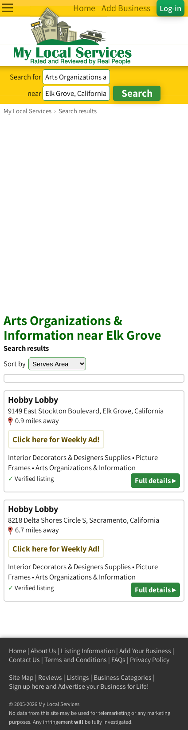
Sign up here (26, 686)
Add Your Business (145, 651)
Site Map (21, 677)
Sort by (15, 364)
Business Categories (123, 677)
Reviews (50, 677)
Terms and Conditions (75, 659)
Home (17, 651)
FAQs (118, 659)
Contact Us (24, 659)
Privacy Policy (149, 659)
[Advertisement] (94, 213)
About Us (43, 651)
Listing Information (88, 651)
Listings (78, 677)
